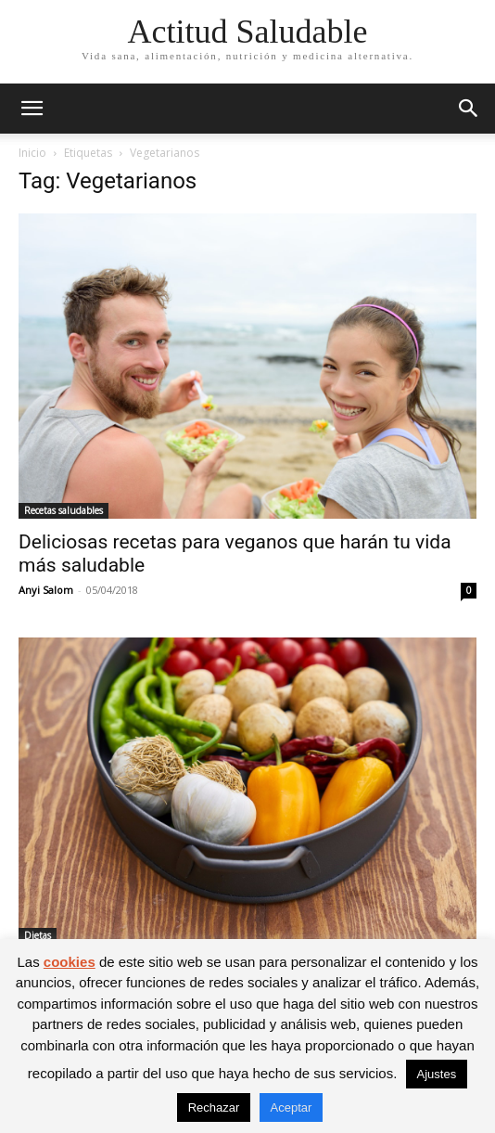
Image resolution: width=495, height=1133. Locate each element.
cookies (69, 962)
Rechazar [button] (214, 1107)
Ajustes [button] (437, 1074)
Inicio (32, 153)
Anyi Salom (46, 590)
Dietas (37, 935)
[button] (31, 109)
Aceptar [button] (291, 1107)
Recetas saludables (63, 510)
